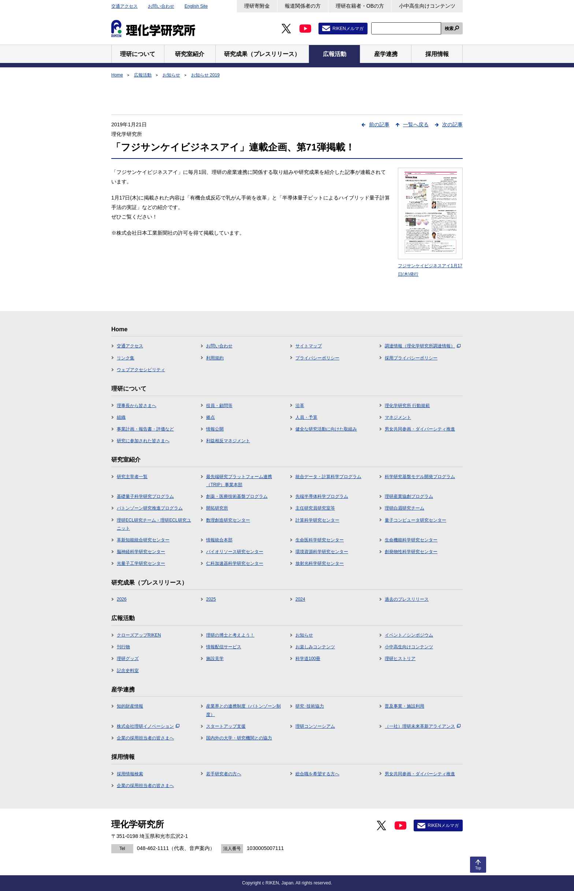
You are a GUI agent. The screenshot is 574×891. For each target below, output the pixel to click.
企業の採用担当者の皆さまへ (145, 738)
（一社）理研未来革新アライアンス (423, 726)
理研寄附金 (257, 6)
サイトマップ (308, 345)
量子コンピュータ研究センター (415, 520)
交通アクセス (124, 6)
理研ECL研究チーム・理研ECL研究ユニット (154, 524)
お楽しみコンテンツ (315, 646)
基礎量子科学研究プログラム (145, 496)
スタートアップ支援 (226, 726)
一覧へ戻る (416, 124)
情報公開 (215, 429)
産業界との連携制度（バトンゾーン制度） (243, 710)
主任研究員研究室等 (315, 508)
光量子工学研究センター (141, 563)
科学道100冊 (307, 658)
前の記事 (379, 124)
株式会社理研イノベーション (148, 726)
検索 (449, 28)
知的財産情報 (130, 706)
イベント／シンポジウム (409, 635)
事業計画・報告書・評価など (145, 429)
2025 (211, 599)
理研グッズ (128, 658)
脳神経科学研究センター (141, 551)
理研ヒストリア (400, 658)
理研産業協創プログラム (409, 496)
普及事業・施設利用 (404, 706)
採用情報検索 (130, 773)
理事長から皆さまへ (136, 405)
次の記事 (452, 124)
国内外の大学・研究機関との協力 (239, 738)
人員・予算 (306, 417)
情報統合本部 (219, 540)
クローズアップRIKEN (139, 635)
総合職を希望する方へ (317, 773)
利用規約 (215, 358)
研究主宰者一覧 (132, 476)
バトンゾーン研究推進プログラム (150, 508)
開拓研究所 (217, 508)
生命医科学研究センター (319, 540)
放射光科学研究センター (319, 563)
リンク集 (125, 358)
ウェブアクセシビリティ (141, 369)
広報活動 (143, 75)
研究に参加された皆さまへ (143, 440)
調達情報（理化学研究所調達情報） (423, 345)
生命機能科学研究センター (411, 540)
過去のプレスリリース (407, 599)
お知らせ (171, 75)
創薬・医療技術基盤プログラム (237, 496)
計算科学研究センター (317, 520)
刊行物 (123, 646)
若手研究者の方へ (223, 773)
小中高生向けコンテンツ (427, 6)
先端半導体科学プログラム (321, 496)
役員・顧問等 (219, 405)
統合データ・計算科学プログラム (328, 476)
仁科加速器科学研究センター (234, 563)
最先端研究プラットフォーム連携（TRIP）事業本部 (239, 480)
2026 (122, 599)
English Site (196, 6)
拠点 (210, 417)
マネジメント (398, 417)
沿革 (299, 405)
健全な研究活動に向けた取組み (326, 429)
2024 (300, 599)
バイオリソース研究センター (234, 551)
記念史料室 (128, 670)
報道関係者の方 (303, 6)
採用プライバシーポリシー (411, 358)
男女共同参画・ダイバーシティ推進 (420, 429)
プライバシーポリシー (317, 358)
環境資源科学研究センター (321, 551)
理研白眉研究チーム (404, 508)
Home (117, 75)
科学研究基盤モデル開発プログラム (420, 476)
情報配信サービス (223, 646)
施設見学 (215, 658)
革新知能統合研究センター (143, 540)
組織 (121, 417)
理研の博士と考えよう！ (230, 635)
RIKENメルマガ (348, 28)
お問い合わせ (161, 6)
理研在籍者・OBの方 (360, 6)
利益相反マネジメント (228, 440)
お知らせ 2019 (205, 75)
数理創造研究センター (228, 520)
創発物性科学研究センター (411, 551)
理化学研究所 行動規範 (407, 405)
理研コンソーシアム (315, 726)
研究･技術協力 (309, 706)
